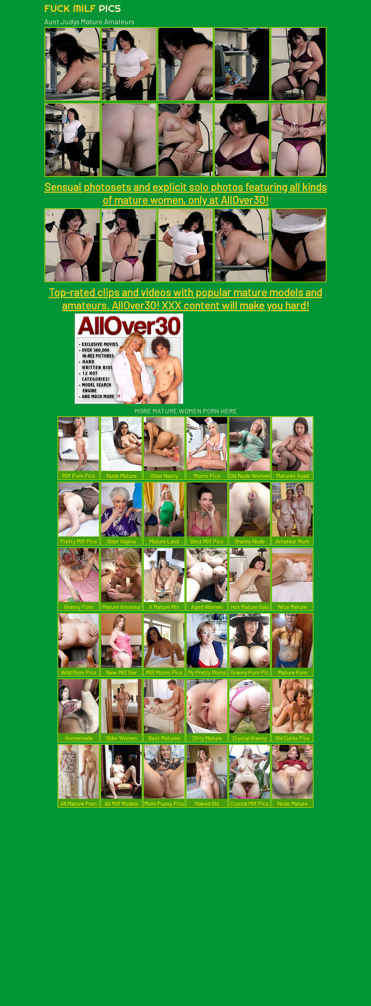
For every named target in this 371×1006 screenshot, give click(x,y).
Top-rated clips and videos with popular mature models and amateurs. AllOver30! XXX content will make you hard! (185, 298)
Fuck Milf (82, 8)
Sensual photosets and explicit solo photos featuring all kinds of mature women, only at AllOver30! (185, 193)
